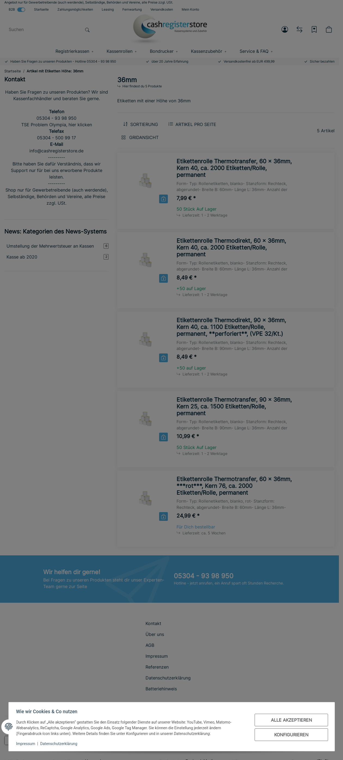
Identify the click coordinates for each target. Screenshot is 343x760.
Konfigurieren (290, 734)
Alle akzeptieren (290, 720)
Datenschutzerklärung (59, 743)
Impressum (26, 743)
